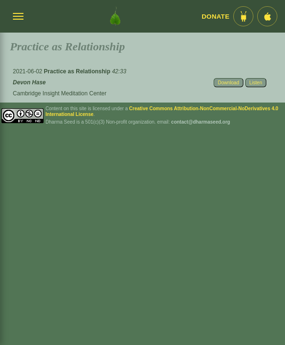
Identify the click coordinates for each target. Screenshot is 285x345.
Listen (256, 82)
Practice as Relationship (78, 71)
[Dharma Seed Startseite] (115, 16)
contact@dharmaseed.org (200, 122)
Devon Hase (29, 82)
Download (228, 82)
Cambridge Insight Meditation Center (59, 93)
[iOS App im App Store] (267, 16)
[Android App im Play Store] (243, 16)
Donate (215, 16)
